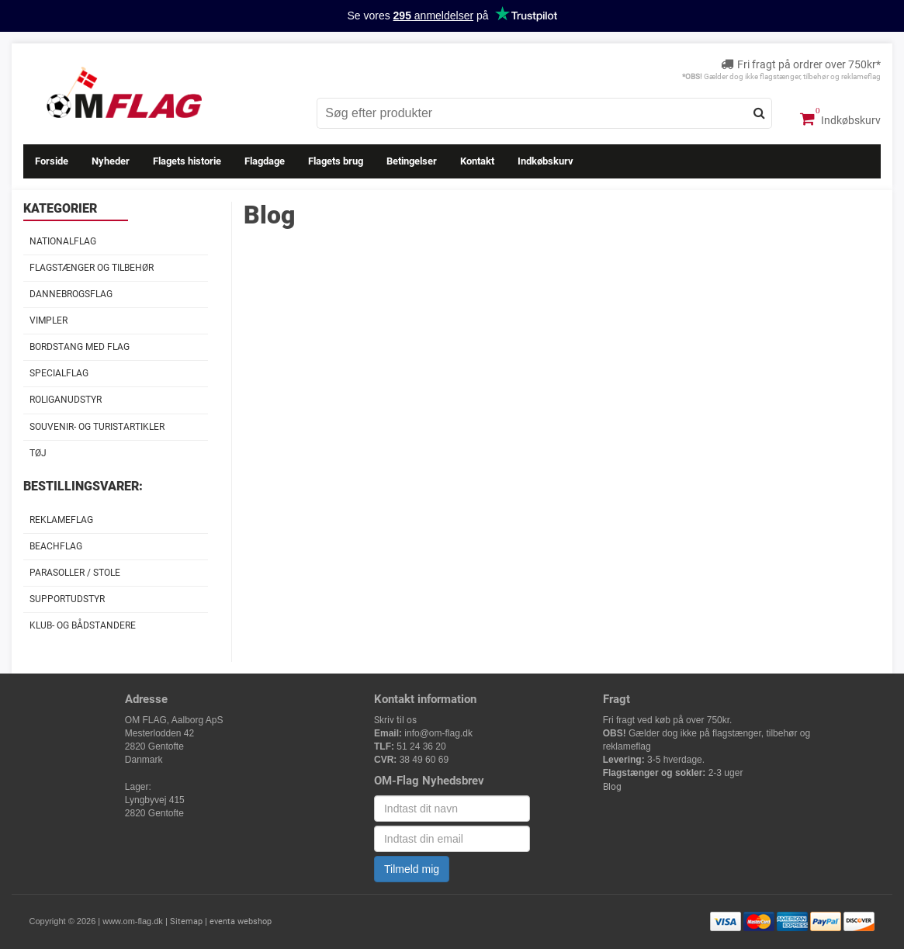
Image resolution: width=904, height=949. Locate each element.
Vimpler (48, 320)
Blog (612, 786)
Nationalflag (62, 241)
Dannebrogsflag (71, 294)
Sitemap (186, 921)
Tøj (38, 453)
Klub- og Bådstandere (82, 625)
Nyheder (111, 161)
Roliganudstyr (65, 399)
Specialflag (58, 373)
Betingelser (411, 161)
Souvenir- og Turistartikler (97, 426)
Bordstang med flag (79, 346)
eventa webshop (241, 921)
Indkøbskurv (840, 118)
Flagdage (264, 161)
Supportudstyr (67, 599)
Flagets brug (335, 161)
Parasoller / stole (74, 572)
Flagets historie (187, 161)
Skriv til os (395, 720)
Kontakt (477, 161)
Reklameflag (61, 519)
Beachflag (55, 546)
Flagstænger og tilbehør (91, 267)
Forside (51, 161)
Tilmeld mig (411, 869)
